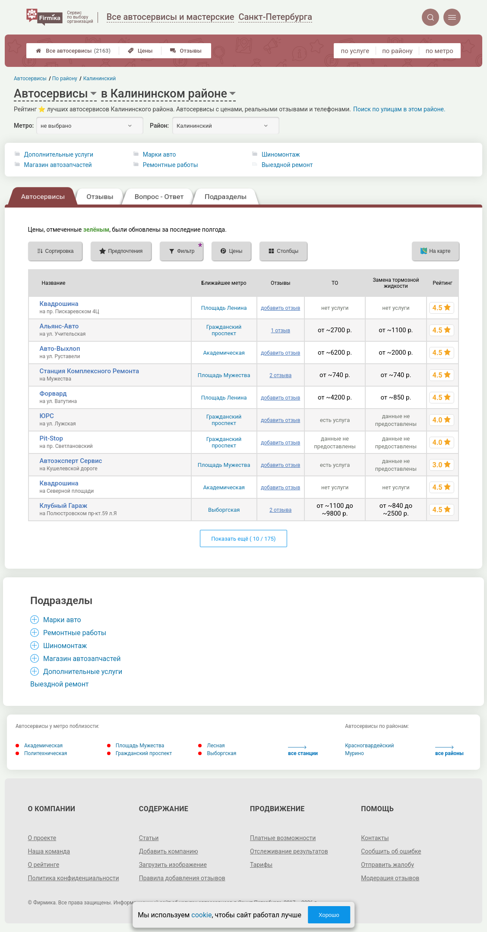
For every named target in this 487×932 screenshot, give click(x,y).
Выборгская (224, 510)
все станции (303, 751)
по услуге (355, 51)
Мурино (354, 753)
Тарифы (261, 864)
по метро (439, 51)
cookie (201, 915)
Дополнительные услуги (58, 154)
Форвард (53, 393)
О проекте (42, 837)
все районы (449, 751)
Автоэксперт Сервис (71, 461)
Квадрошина (59, 304)
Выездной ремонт (287, 165)
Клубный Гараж (64, 506)
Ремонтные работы (170, 165)
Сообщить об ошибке (391, 851)
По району (65, 79)
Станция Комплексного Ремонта (89, 371)
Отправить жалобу (387, 864)
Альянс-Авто (59, 326)
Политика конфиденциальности (73, 878)
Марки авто (159, 154)
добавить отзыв (280, 308)
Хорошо (329, 915)
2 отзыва (280, 375)
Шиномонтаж (281, 154)
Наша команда (49, 851)
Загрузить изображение (173, 864)
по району (397, 51)
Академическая (223, 353)
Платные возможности (283, 837)
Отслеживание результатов (289, 851)
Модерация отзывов (390, 878)
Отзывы (186, 50)
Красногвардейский (369, 746)
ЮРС (47, 416)
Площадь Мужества (224, 375)
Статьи (149, 837)
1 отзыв (280, 330)
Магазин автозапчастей (58, 165)
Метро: (24, 125)
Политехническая (41, 753)
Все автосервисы (73, 50)
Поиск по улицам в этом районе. (399, 109)
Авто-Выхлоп (60, 349)
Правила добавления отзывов (182, 878)
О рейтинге (44, 864)
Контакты (375, 837)
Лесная (211, 746)
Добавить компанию (168, 851)
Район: (159, 125)
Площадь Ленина (224, 308)
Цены (140, 50)
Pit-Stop (51, 438)
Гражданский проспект (224, 330)
